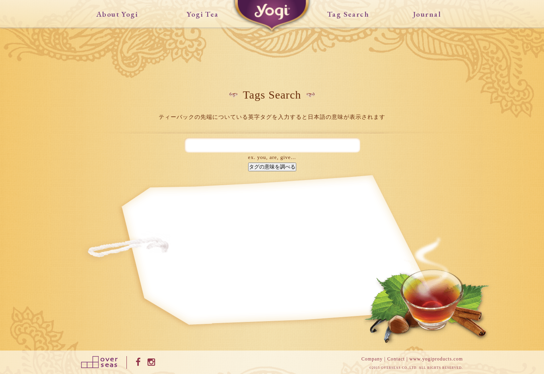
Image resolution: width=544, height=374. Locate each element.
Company (372, 359)
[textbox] (272, 145)
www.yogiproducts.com (436, 359)
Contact (396, 359)
